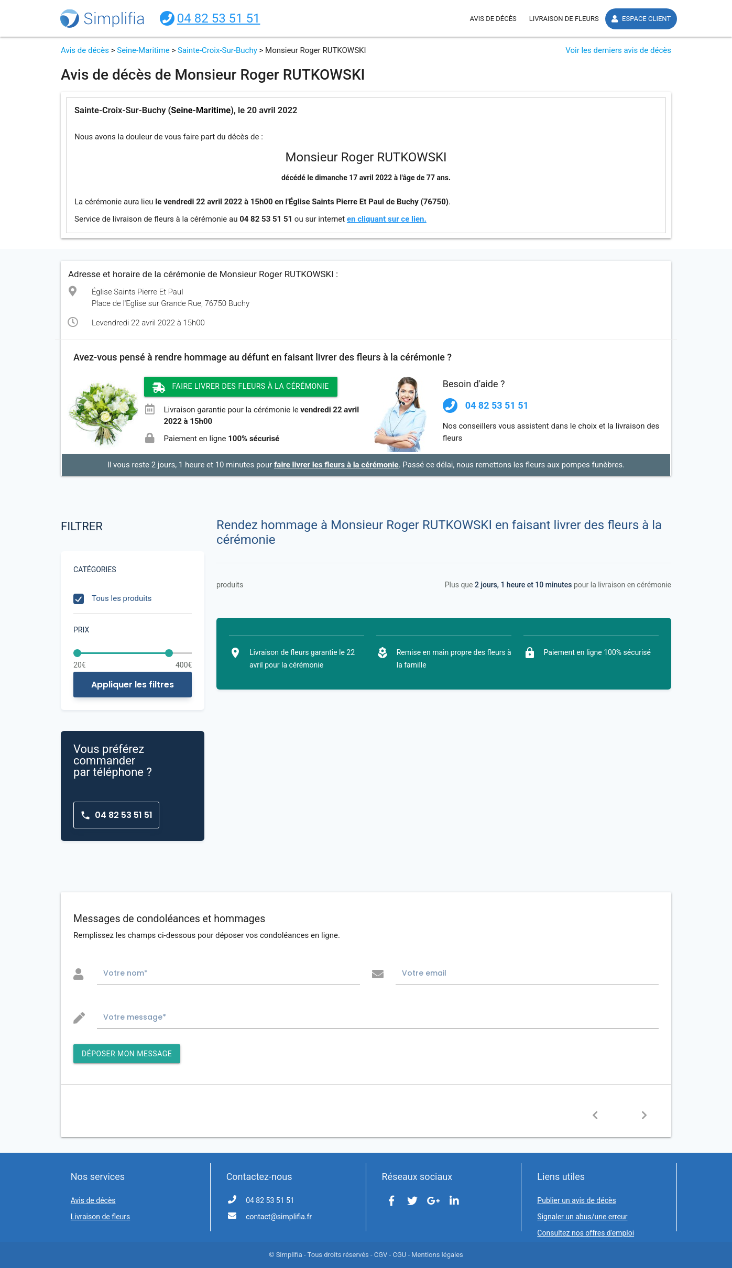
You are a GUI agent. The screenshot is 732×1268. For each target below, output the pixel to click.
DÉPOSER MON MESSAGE (127, 1054)
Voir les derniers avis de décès (618, 50)
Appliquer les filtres (132, 685)
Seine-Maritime (143, 50)
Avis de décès (85, 50)
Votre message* (134, 1017)
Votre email (424, 973)
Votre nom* (125, 973)
